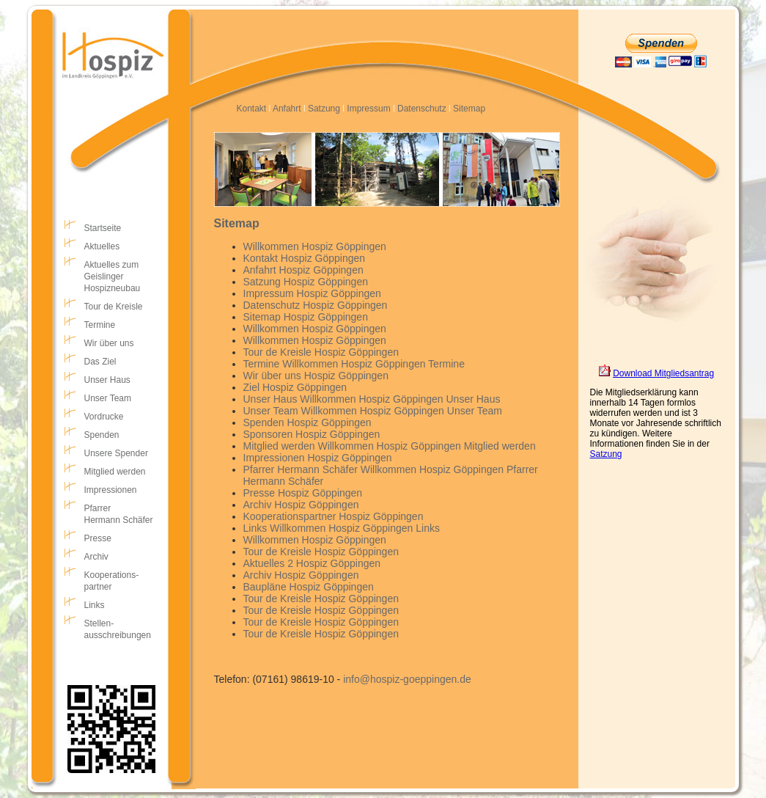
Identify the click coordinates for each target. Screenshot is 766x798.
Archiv (96, 557)
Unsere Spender (116, 453)
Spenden (101, 435)
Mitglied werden (115, 471)
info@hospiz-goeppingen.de (407, 679)
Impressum (368, 108)
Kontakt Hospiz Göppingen (304, 258)
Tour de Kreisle (113, 306)
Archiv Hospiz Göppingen (301, 504)
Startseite (103, 228)
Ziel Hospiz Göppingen (295, 387)
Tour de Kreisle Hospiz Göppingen (321, 352)
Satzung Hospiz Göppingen (305, 282)
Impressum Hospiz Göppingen (312, 293)
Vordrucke (104, 416)
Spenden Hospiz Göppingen (307, 422)
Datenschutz (421, 108)
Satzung (324, 108)
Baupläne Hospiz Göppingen (308, 587)
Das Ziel (100, 361)
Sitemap (469, 108)
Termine (100, 325)
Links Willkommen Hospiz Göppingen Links (341, 528)
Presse (97, 538)
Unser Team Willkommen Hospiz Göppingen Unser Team (373, 411)
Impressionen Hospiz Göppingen (317, 458)
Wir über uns (109, 343)
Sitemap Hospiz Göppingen (305, 317)
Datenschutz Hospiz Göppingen (315, 305)
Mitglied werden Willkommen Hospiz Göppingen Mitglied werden (389, 446)
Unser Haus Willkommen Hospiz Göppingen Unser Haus (372, 399)
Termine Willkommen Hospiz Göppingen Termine (354, 364)
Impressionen (110, 490)
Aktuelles (102, 246)
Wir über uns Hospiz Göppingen (315, 375)
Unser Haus (107, 380)
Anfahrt (287, 108)
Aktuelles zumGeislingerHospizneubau (112, 276)
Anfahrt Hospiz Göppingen (303, 270)
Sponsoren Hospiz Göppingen (311, 434)
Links (94, 605)
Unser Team (107, 398)
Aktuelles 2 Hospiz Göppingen (312, 563)
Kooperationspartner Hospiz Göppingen (333, 516)
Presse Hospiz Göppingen (303, 493)
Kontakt (252, 108)
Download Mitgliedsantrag (663, 373)
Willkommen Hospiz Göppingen (314, 246)
